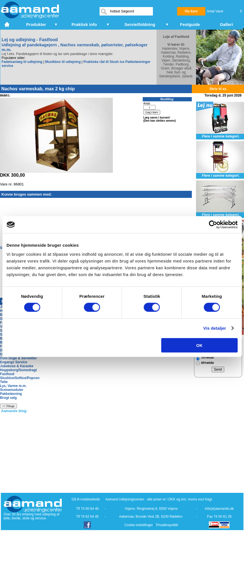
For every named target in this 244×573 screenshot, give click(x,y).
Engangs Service (13, 362)
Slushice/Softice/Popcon (19, 378)
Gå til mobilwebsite (86, 499)
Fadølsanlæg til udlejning (22, 62)
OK (199, 345)
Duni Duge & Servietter (18, 358)
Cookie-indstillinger (138, 525)
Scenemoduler (11, 390)
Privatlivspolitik (167, 525)
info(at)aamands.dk (219, 509)
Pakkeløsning (11, 394)
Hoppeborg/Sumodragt (18, 370)
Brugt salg (8, 398)
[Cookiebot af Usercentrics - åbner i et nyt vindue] (213, 224)
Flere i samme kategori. (220, 136)
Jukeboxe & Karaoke (16, 366)
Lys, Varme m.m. (13, 386)
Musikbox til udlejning (63, 62)
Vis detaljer (214, 328)
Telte (4, 382)
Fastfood (7, 374)
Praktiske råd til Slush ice (103, 62)
